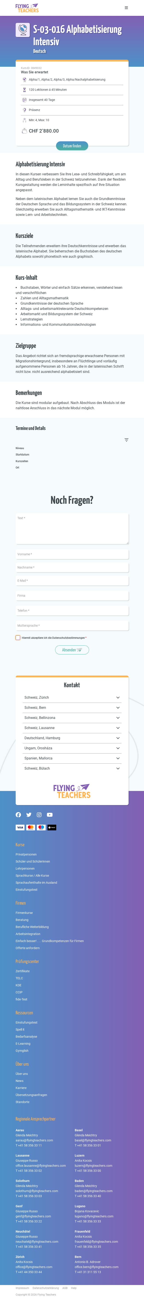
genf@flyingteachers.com (33, 1216)
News (19, 1081)
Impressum (22, 1288)
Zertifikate (23, 971)
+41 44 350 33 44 (30, 1272)
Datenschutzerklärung (46, 1288)
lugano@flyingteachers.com (94, 1216)
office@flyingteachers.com (34, 1267)
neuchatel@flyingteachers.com (37, 1241)
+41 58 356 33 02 (30, 1170)
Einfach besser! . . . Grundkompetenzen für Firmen (50, 941)
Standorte (22, 1102)
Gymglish (22, 1050)
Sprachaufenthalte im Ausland (36, 882)
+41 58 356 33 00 (89, 1170)
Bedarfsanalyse (26, 1036)
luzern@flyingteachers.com (93, 1165)
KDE (18, 985)
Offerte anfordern (28, 948)
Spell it (20, 1029)
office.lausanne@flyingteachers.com (41, 1165)
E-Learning (23, 1043)
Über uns (22, 1074)
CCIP (19, 992)
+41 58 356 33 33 (89, 1221)
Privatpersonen (26, 854)
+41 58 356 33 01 (89, 1145)
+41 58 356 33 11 (30, 1145)
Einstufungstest (26, 889)
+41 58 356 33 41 (30, 1246)
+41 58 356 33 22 (30, 1221)
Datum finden (72, 145)
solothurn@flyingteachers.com (37, 1191)
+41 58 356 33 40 (89, 1196)
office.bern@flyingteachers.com (96, 1267)
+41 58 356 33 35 (89, 1246)
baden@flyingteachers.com (93, 1191)
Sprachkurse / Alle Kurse (32, 875)
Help (74, 1288)
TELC (19, 978)
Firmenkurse (24, 913)
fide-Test (21, 999)
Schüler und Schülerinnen (33, 861)
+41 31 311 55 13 (89, 1272)
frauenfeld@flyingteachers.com (96, 1241)
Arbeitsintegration (28, 934)
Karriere (21, 1088)
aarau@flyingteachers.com (34, 1140)
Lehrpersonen (25, 868)
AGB (64, 1288)
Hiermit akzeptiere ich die (53, 638)
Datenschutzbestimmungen (68, 637)
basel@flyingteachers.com (93, 1140)
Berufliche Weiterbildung (32, 927)
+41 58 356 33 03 (30, 1196)
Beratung (22, 920)
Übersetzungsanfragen (31, 1095)
